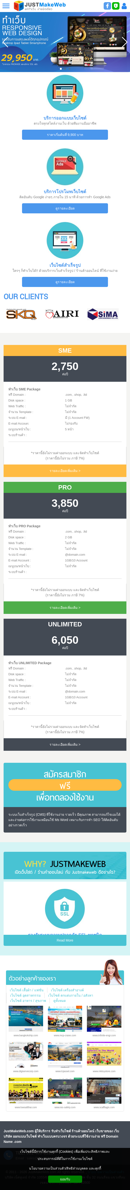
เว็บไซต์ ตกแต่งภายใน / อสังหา (70, 995)
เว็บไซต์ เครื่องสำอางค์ (67, 990)
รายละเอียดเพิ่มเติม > (65, 471)
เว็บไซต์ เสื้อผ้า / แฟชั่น (27, 990)
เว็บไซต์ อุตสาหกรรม (25, 995)
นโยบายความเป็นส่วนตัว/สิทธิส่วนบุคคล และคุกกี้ (65, 1168)
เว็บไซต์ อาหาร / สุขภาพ (28, 1001)
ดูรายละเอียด (65, 208)
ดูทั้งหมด (59, 1001)
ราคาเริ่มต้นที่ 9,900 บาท (65, 135)
